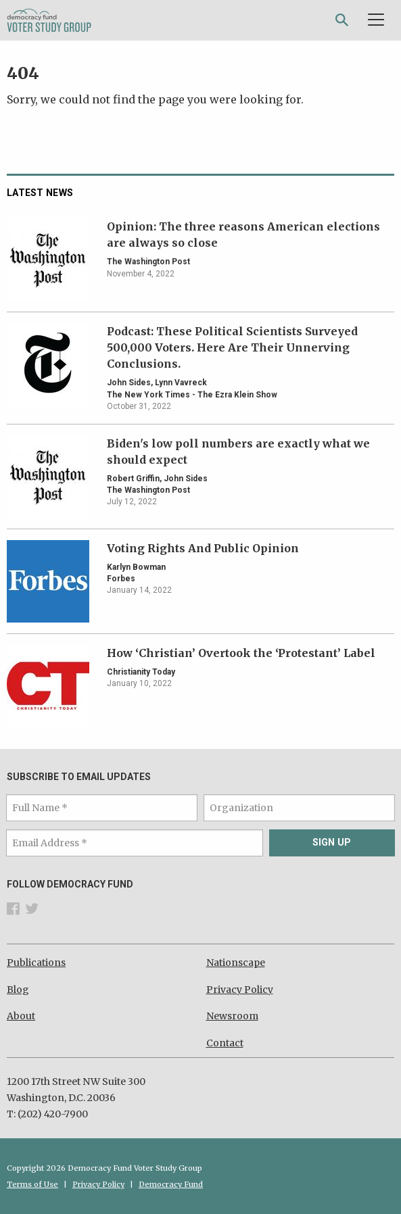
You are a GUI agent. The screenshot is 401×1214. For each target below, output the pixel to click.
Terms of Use (32, 1184)
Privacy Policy (239, 990)
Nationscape (235, 962)
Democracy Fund (171, 1184)
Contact (224, 1043)
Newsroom (232, 1016)
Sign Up (331, 842)
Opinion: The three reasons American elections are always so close (243, 234)
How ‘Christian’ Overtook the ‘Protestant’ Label (241, 653)
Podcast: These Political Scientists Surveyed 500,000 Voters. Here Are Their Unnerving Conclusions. (232, 347)
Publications (36, 962)
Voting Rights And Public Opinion (203, 548)
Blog (18, 990)
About (21, 1016)
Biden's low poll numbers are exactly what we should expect (238, 451)
